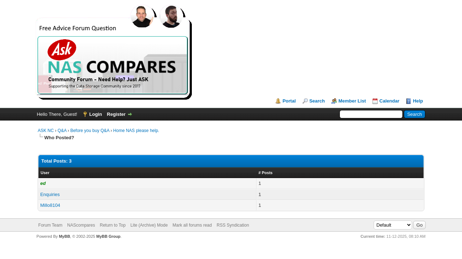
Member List (352, 101)
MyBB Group (108, 236)
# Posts (266, 173)
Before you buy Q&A (90, 130)
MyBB (64, 236)
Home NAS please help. (136, 130)
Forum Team (50, 225)
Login (95, 114)
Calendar (389, 101)
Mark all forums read (192, 225)
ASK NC (46, 130)
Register (116, 114)
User (45, 173)
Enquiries (50, 194)
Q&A (61, 130)
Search (317, 101)
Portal (289, 101)
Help (418, 101)
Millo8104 (50, 205)
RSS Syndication (233, 225)
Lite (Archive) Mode (149, 225)
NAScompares (81, 225)
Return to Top (113, 225)
